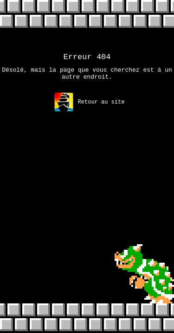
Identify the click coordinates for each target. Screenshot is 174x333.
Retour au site (89, 106)
